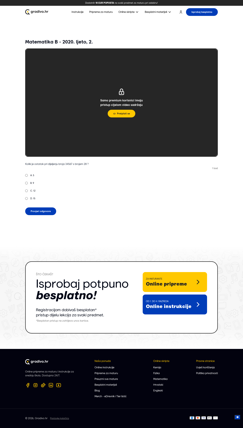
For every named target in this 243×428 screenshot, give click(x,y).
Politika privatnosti (207, 373)
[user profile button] (181, 12)
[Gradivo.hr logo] (36, 12)
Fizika (156, 373)
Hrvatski (158, 384)
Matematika (160, 379)
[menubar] (121, 12)
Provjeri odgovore (41, 211)
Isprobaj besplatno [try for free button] (201, 12)
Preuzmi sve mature (106, 379)
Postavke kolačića (59, 418)
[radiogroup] (30, 187)
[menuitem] (129, 12)
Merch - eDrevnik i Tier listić (110, 396)
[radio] (26, 175)
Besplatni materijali (106, 384)
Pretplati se (121, 113)
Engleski (158, 390)
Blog (97, 390)
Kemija (157, 367)
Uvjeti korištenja (205, 367)
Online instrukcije (104, 367)
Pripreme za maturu (106, 373)
